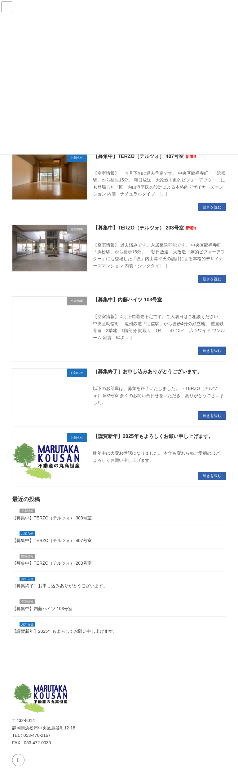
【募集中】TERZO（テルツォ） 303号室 (52, 517)
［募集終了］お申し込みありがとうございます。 (147, 371)
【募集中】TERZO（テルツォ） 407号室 (144, 156)
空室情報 (27, 511)
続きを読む (212, 207)
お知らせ (27, 533)
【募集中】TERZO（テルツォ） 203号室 (144, 227)
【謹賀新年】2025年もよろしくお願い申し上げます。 (153, 436)
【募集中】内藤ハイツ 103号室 (127, 299)
